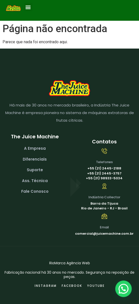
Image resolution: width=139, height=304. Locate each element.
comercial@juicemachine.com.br (104, 233)
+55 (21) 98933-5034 (104, 178)
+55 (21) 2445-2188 (104, 168)
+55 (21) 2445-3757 (104, 173)
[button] (28, 7)
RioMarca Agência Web (69, 263)
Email (104, 227)
